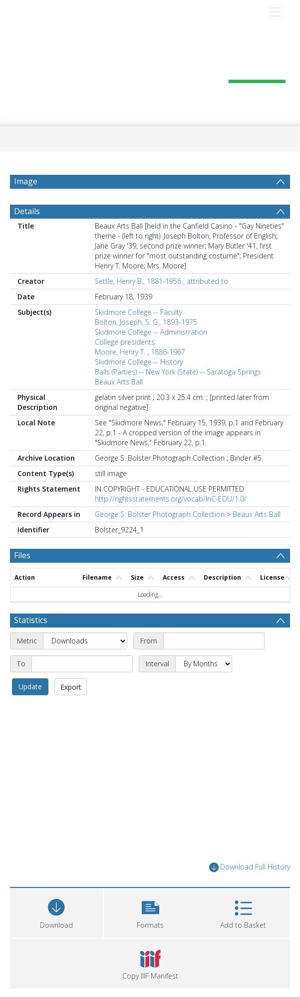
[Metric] (85, 640)
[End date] (82, 663)
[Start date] (214, 640)
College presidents (125, 342)
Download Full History (249, 867)
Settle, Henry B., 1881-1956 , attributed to (161, 281)
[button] (150, 911)
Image (25, 181)
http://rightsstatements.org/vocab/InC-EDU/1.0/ (171, 498)
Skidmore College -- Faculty (138, 312)
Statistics (30, 620)
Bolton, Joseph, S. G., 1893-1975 (146, 322)
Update (30, 686)
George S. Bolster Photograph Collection (160, 514)
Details (27, 211)
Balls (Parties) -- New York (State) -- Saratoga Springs (178, 371)
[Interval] (203, 663)
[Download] (56, 911)
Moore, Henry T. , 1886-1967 (140, 352)
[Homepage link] (149, 74)
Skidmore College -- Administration (151, 332)
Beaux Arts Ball (119, 381)
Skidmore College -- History (139, 362)
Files (22, 555)
